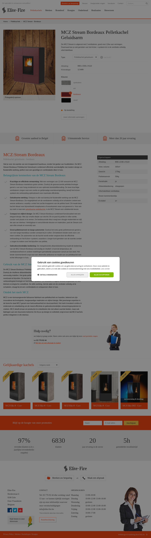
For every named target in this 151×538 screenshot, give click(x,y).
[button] (47, 275)
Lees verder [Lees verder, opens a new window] (105, 269)
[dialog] (75, 269)
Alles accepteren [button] (101, 275)
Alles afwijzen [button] (77, 275)
